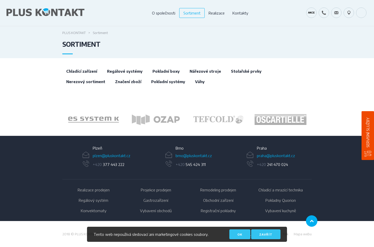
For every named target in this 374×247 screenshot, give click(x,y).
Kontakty (240, 13)
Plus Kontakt (74, 33)
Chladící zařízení (81, 71)
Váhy (200, 81)
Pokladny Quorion (280, 200)
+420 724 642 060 (324, 13)
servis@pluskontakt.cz (336, 13)
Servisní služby (367, 132)
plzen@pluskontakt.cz (111, 155)
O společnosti (163, 13)
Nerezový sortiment (85, 81)
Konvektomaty (93, 210)
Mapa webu (303, 234)
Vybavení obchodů (156, 210)
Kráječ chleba (311, 13)
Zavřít (265, 234)
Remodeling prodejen (218, 190)
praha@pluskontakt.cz (276, 155)
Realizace (217, 13)
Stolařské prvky (246, 71)
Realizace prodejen (94, 190)
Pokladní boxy (166, 71)
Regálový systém (93, 200)
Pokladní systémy (168, 81)
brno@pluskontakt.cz (194, 155)
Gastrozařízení (155, 200)
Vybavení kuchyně (280, 210)
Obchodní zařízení (218, 200)
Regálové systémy (125, 71)
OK (239, 234)
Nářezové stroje (205, 71)
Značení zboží (128, 81)
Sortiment (192, 13)
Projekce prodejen (156, 190)
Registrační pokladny (218, 210)
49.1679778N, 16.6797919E (349, 13)
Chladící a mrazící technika (280, 190)
